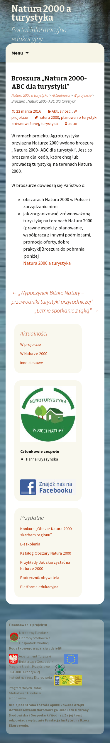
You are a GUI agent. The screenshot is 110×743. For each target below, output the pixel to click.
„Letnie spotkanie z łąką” (67, 310)
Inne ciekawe (31, 362)
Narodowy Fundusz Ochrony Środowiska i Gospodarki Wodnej (35, 638)
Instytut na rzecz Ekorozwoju (30, 677)
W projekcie (83, 95)
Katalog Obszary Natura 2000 (45, 553)
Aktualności (61, 95)
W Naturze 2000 (33, 353)
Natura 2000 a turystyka (29, 95)
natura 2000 (49, 117)
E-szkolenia (30, 544)
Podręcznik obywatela (39, 577)
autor (73, 123)
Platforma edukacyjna (39, 586)
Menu (17, 53)
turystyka (49, 123)
